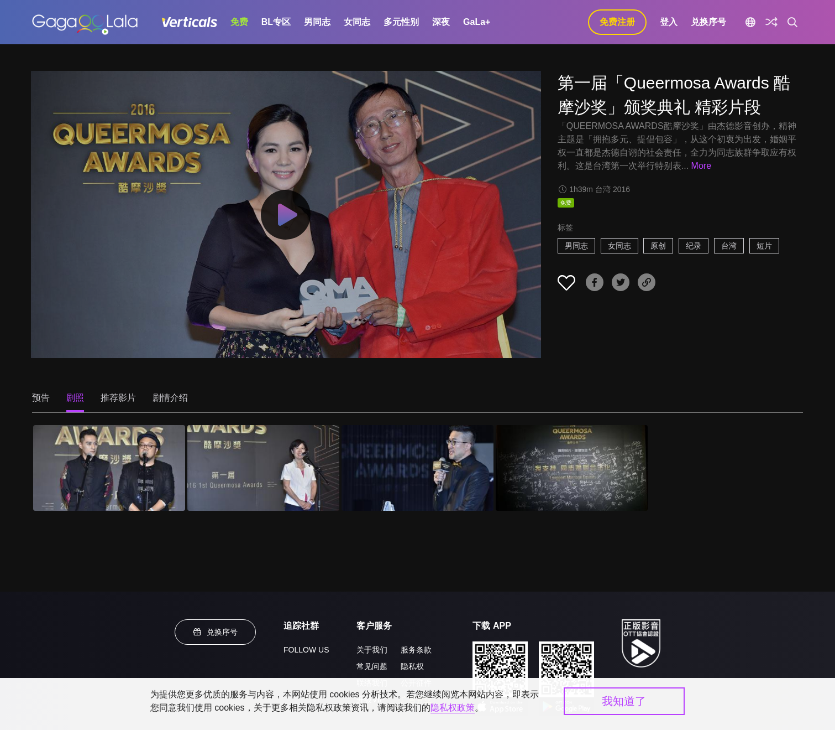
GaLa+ (476, 22)
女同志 (357, 22)
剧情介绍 (170, 397)
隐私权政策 (452, 707)
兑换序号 (708, 22)
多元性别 (401, 22)
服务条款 (416, 649)
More (701, 165)
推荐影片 (118, 397)
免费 (239, 22)
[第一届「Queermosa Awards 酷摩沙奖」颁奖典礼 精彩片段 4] (572, 468)
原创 (658, 245)
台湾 (729, 245)
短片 (764, 245)
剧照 (75, 397)
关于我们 (371, 649)
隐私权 (412, 666)
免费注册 (617, 22)
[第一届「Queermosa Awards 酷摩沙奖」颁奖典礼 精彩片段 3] (417, 468)
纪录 (693, 245)
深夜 (441, 22)
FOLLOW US (306, 649)
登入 (669, 22)
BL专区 (276, 22)
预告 (41, 397)
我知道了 (624, 701)
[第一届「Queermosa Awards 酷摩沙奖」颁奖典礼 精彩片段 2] (263, 468)
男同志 (317, 22)
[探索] (771, 22)
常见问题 (371, 666)
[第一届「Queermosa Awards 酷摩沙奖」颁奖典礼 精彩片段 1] (109, 468)
